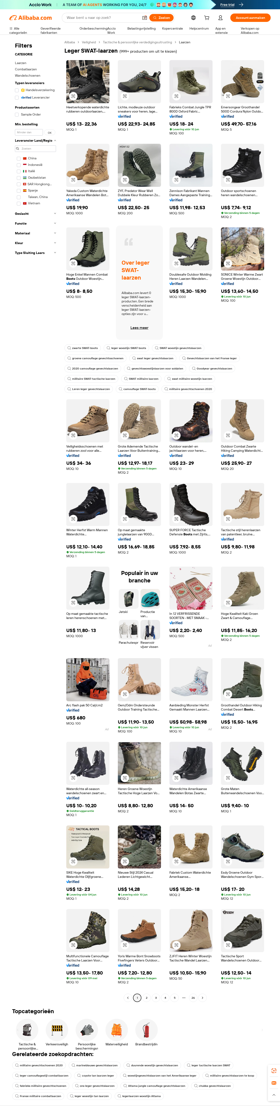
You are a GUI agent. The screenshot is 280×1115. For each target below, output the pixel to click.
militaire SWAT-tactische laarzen (91, 379)
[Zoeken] (161, 17)
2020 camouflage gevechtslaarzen (92, 368)
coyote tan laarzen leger (95, 1075)
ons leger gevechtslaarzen (95, 1086)
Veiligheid (89, 42)
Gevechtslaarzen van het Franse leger (209, 358)
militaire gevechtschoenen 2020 (188, 389)
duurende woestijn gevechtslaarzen (152, 1065)
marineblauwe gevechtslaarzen (95, 1065)
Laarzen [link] (184, 42)
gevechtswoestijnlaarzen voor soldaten (155, 368)
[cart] (207, 18)
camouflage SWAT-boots (137, 389)
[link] (274, 1071)
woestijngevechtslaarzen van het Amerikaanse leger (159, 1075)
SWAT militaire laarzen (141, 379)
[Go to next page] (202, 998)
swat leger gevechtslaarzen (152, 358)
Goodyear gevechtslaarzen (212, 368)
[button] (144, 18)
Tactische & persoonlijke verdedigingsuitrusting (137, 42)
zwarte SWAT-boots (82, 348)
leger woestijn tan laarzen (89, 1096)
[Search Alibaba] (102, 17)
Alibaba (69, 42)
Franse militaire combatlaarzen (38, 1096)
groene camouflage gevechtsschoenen (95, 358)
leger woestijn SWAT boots (126, 348)
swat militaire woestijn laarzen (189, 379)
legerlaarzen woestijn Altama (139, 1096)
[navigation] (35, 520)
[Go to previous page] (128, 998)
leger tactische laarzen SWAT (208, 1065)
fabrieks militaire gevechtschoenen (40, 1086)
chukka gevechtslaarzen (212, 1086)
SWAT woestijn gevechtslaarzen (178, 348)
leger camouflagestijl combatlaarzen (41, 1075)
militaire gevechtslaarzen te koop (229, 1075)
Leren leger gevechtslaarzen (88, 389)
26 (193, 997)
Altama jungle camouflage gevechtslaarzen (154, 1086)
